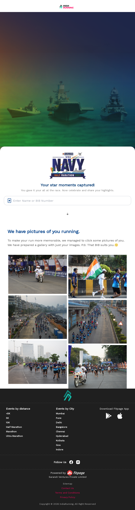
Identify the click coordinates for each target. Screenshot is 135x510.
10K (8, 422)
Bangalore (61, 427)
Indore (59, 449)
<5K (8, 413)
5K (7, 418)
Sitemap (67, 483)
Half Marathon (14, 427)
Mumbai (60, 413)
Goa (58, 445)
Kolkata (60, 440)
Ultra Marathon (14, 436)
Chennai (60, 431)
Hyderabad (62, 436)
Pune (58, 418)
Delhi (59, 422)
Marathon (11, 431)
